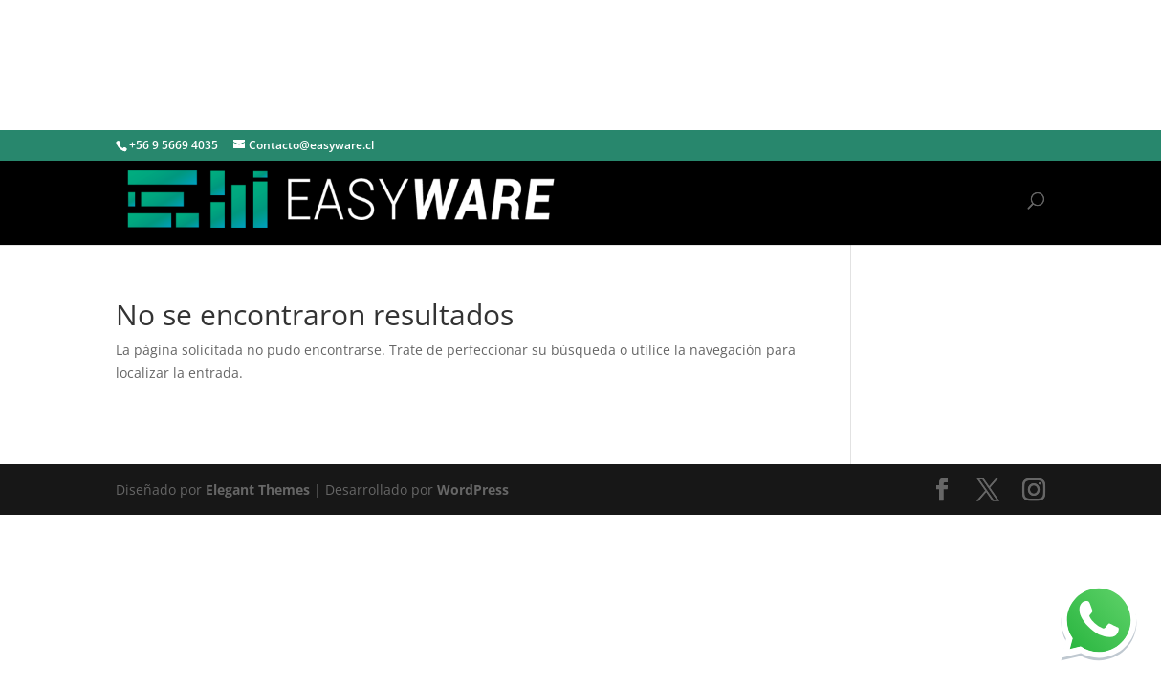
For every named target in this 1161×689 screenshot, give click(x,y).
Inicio (989, 200)
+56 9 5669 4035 (173, 145)
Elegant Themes (258, 489)
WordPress (473, 489)
